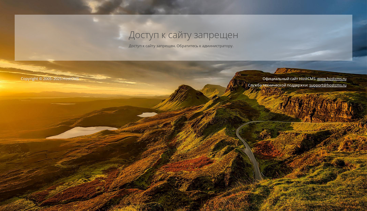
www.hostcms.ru (331, 78)
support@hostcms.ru (327, 85)
